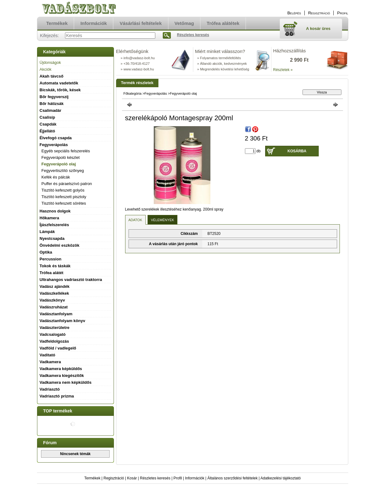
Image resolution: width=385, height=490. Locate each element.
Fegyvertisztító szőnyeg (62, 170)
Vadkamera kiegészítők (62, 375)
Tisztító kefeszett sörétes (63, 203)
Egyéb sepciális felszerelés (65, 151)
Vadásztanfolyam (56, 314)
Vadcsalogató (53, 334)
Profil (177, 478)
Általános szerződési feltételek (232, 478)
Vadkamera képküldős (61, 368)
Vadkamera (50, 361)
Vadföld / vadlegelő (58, 348)
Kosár (132, 478)
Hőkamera (49, 218)
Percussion (50, 259)
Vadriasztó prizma (57, 396)
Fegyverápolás (155, 93)
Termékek (92, 478)
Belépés (294, 13)
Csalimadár (50, 110)
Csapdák (48, 124)
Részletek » (283, 70)
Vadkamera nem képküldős (66, 382)
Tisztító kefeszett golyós (62, 190)
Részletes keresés (155, 478)
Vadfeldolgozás (54, 341)
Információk (194, 478)
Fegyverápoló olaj (58, 164)
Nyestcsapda (52, 238)
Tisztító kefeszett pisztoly (63, 196)
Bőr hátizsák (51, 103)
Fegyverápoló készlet (60, 157)
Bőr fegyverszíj (54, 96)
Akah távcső (51, 76)
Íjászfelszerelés (54, 224)
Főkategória (133, 93)
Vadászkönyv (52, 300)
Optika (46, 252)
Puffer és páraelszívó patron (66, 183)
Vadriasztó (50, 389)
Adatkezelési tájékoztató (281, 478)
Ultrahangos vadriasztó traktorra (71, 279)
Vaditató (47, 355)
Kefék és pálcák (55, 177)
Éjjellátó (47, 131)
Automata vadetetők (59, 83)
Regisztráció (114, 478)
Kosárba (297, 151)
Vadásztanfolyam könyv (62, 320)
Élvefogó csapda (56, 138)
